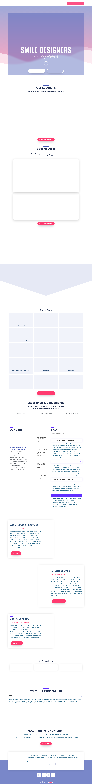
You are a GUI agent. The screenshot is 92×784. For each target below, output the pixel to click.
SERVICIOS (46, 3)
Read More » (12, 473)
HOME (27, 3)
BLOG (57, 3)
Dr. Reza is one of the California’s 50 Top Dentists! (42, 475)
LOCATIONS (63, 3)
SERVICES (39, 3)
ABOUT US (33, 3)
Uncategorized (19, 451)
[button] (75, 3)
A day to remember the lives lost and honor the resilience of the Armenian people (41, 464)
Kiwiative (50, 782)
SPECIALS (52, 3)
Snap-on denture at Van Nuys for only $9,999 (41, 439)
